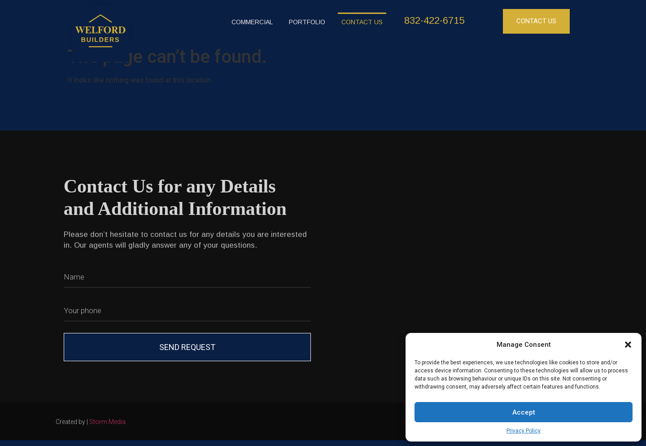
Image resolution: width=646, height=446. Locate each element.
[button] (628, 344)
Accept (523, 412)
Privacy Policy (523, 431)
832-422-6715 (434, 20)
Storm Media (107, 421)
